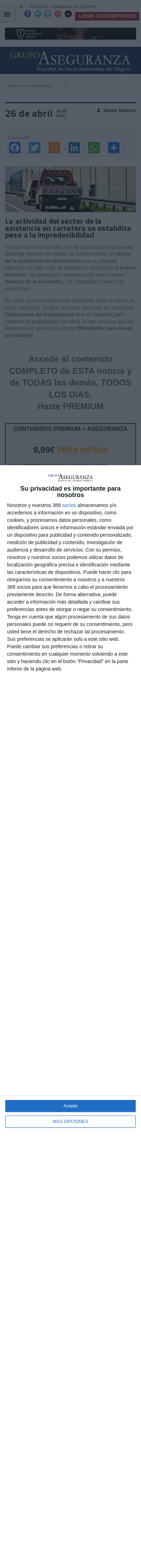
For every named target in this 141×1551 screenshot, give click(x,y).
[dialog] (70, 1008)
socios (69, 505)
